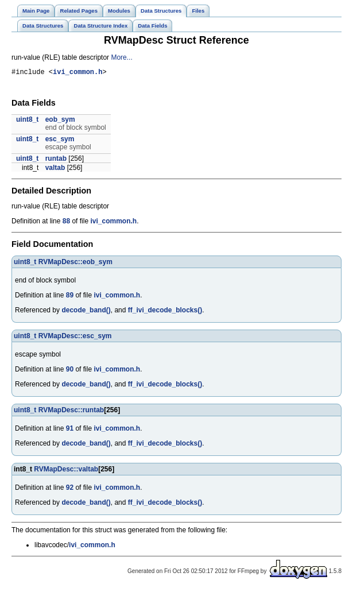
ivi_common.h (77, 73)
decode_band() (85, 312)
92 (69, 489)
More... (121, 57)
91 (69, 430)
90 (69, 371)
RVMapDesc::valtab (66, 471)
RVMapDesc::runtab (71, 412)
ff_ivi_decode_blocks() (165, 312)
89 (69, 297)
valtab (55, 169)
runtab (56, 160)
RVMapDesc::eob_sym (75, 264)
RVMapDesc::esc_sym (75, 338)
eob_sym (60, 121)
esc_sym (60, 141)
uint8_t (27, 121)
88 (66, 223)
